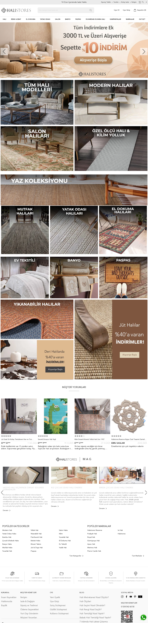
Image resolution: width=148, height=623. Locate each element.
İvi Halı (120, 530)
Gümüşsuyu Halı (93, 541)
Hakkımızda (6, 601)
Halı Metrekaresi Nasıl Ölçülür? (94, 597)
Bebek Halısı (35, 541)
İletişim (23, 597)
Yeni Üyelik (55, 597)
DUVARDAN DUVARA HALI (95, 19)
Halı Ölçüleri (85, 601)
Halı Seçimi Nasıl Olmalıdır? (92, 606)
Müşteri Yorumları (28, 618)
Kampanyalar (115, 19)
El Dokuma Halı (65, 541)
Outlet (142, 19)
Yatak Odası (45, 19)
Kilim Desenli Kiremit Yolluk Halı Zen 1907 (89, 439)
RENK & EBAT (16, 19)
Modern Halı (7, 530)
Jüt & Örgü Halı (37, 548)
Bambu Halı (6, 537)
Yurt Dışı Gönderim (29, 614)
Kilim (61, 534)
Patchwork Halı (36, 537)
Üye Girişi (126, 10)
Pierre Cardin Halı (94, 551)
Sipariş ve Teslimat (29, 606)
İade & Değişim (27, 601)
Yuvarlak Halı (7, 551)
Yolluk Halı (34, 530)
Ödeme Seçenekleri (29, 610)
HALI (4, 19)
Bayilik (4, 606)
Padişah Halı (92, 534)
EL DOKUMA (30, 19)
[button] (144, 51)
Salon (57, 19)
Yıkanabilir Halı (36, 534)
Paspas (33, 551)
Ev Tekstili (63, 544)
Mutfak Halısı (7, 548)
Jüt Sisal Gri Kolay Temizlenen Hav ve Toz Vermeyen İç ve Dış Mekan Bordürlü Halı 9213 (18, 440)
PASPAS (78, 19)
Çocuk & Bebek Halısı (10, 541)
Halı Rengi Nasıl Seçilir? (91, 610)
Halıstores (122, 534)
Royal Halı (91, 537)
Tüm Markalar (138, 556)
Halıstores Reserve (94, 530)
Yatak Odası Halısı (9, 534)
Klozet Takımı (36, 544)
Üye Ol (116, 10)
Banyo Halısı (7, 544)
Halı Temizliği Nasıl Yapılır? (92, 614)
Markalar (130, 19)
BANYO (67, 19)
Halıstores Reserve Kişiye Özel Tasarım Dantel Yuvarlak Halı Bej (128, 440)
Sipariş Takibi (106, 2)
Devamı (6, 510)
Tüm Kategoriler (76, 556)
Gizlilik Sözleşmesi (58, 610)
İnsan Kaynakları (8, 597)
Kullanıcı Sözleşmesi (59, 614)
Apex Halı (91, 544)
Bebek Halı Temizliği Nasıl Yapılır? (95, 618)
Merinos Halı (92, 548)
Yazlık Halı (62, 548)
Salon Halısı (63, 530)
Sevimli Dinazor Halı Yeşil (47, 439)
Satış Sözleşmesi (57, 606)
